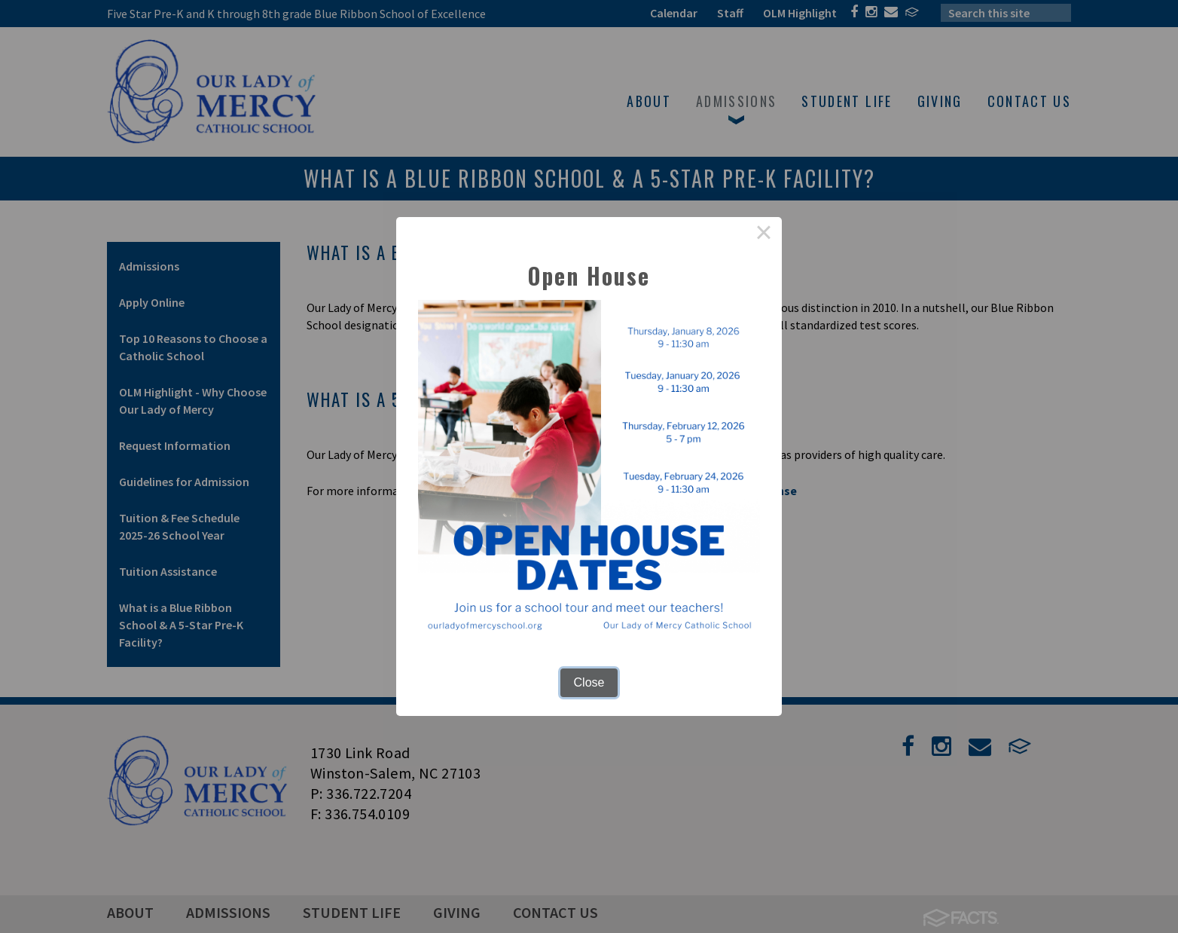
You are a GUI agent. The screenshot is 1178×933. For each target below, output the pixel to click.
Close (589, 682)
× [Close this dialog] (764, 235)
